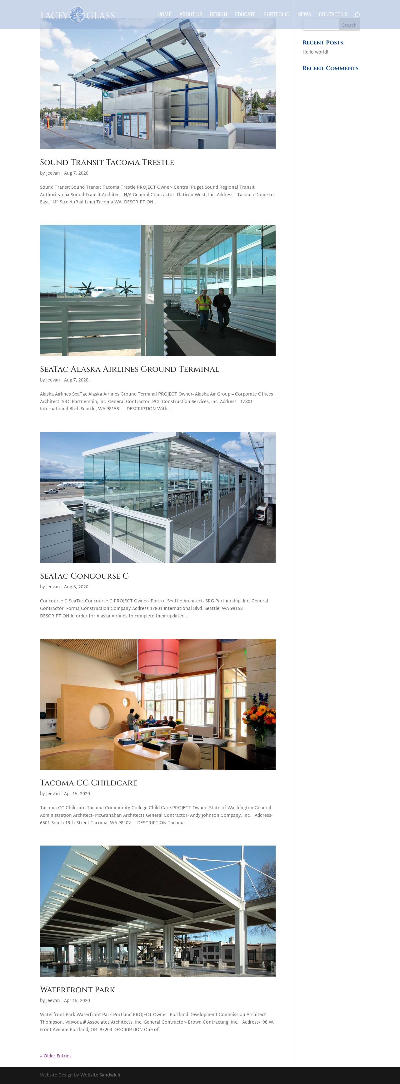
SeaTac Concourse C (84, 576)
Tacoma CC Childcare (88, 783)
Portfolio (276, 15)
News (304, 15)
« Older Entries (56, 1056)
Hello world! (315, 52)
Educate (245, 15)
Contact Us (333, 15)
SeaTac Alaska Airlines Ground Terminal (129, 369)
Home (165, 15)
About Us (190, 15)
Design (218, 15)
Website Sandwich (100, 1075)
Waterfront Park (77, 989)
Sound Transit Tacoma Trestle (107, 162)
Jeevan (53, 173)
